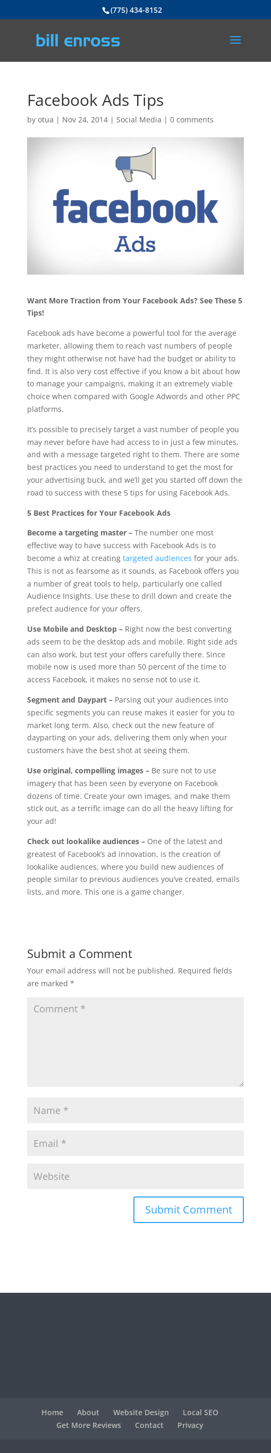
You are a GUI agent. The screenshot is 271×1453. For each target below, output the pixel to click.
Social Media (139, 119)
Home (52, 1412)
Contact (149, 1425)
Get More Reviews (88, 1425)
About (88, 1412)
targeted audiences (157, 558)
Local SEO (200, 1412)
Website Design (141, 1412)
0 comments (192, 119)
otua (46, 119)
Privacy (190, 1425)
